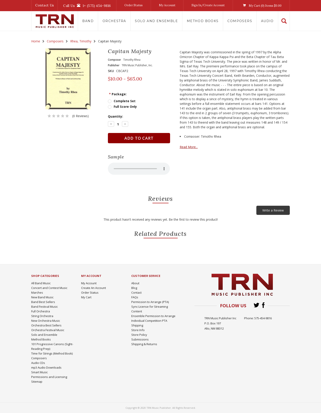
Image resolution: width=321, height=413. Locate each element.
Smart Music (39, 372)
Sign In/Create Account (208, 5)
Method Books (203, 21)
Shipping (137, 325)
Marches (37, 293)
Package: (125, 94)
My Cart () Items (261, 6)
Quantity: (122, 116)
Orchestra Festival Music (47, 330)
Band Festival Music (44, 307)
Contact (136, 293)
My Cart (86, 297)
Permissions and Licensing (49, 377)
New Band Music (42, 297)
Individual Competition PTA (149, 321)
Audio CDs (38, 363)
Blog (134, 288)
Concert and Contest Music (49, 288)
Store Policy (139, 335)
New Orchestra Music (45, 321)
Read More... (202, 147)
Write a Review (273, 210)
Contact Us (44, 5)
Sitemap (36, 382)
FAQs (134, 297)
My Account (167, 5)
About (135, 283)
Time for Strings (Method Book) (52, 353)
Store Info (138, 330)
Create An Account (93, 288)
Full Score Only (132, 106)
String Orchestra (42, 316)
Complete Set (131, 101)
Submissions (140, 339)
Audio (267, 21)
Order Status (133, 5)
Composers (239, 21)
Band (88, 21)
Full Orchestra (40, 311)
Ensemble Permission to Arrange (153, 316)
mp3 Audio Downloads (46, 367)
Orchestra (114, 21)
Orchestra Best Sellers (46, 325)
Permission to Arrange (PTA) (150, 302)
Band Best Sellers (43, 302)
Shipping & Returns (144, 344)
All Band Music (41, 283)
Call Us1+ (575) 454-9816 (87, 5)
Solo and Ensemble (156, 21)
